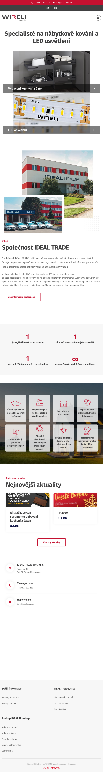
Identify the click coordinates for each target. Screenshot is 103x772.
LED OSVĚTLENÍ (61, 702)
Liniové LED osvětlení (11, 743)
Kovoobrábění (60, 708)
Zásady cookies (9, 702)
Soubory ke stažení (10, 696)
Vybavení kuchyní (9, 726)
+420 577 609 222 (25, 588)
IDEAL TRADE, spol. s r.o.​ (30, 564)
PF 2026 (63, 512)
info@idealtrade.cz (25, 603)
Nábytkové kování (10, 738)
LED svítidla (7, 749)
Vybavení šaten (9, 732)
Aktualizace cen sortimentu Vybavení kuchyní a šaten (24, 516)
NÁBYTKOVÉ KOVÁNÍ (63, 696)
